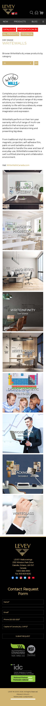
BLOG (35, 21)
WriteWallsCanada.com (18, 165)
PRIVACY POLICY (23, 694)
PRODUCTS (20, 21)
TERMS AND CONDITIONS (23, 697)
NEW (5, 21)
